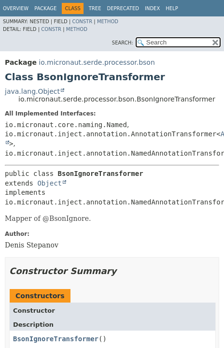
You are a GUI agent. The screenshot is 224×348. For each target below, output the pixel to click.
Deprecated (123, 8)
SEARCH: (122, 42)
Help (172, 8)
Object (49, 183)
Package (45, 8)
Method (107, 21)
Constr (82, 21)
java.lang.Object (32, 91)
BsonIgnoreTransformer (55, 339)
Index (152, 8)
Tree (95, 8)
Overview (15, 8)
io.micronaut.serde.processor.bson (96, 62)
